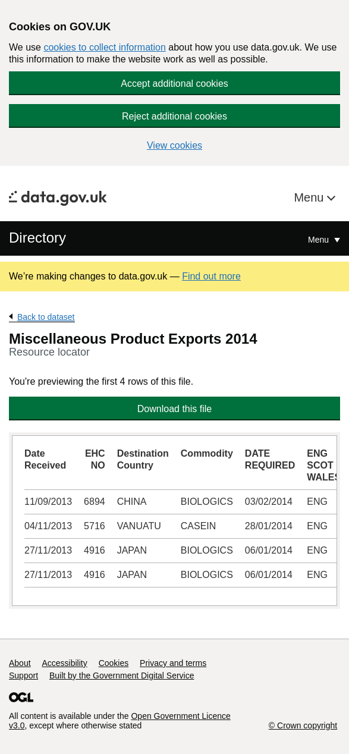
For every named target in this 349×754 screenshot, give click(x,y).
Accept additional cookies (174, 83)
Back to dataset (46, 317)
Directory (37, 238)
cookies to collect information (104, 47)
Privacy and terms (173, 663)
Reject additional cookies (174, 116)
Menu (310, 197)
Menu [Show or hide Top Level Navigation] (319, 239)
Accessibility (64, 663)
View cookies (174, 145)
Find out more (211, 276)
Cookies (114, 663)
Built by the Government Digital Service (121, 675)
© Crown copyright (303, 725)
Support (23, 675)
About (20, 663)
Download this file (174, 409)
